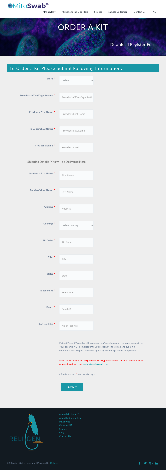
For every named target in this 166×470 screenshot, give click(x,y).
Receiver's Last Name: (42, 190)
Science (98, 12)
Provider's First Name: (41, 112)
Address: (49, 206)
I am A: (50, 78)
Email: (50, 307)
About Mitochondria (70, 418)
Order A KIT (65, 425)
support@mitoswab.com (95, 364)
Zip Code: (48, 240)
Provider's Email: (44, 145)
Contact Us (139, 12)
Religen (54, 463)
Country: (48, 223)
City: (51, 257)
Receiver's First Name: (41, 173)
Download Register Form (133, 44)
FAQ (154, 12)
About (69, 414)
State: (50, 273)
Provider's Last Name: (42, 128)
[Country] (76, 225)
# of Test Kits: (46, 324)
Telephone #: (47, 290)
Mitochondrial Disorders (75, 12)
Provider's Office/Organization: (37, 95)
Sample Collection (118, 12)
